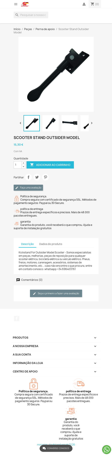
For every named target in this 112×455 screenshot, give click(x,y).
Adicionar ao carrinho (50, 165)
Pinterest (45, 177)
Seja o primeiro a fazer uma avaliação (56, 293)
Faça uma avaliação (28, 187)
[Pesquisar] (31, 15)
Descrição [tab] (27, 244)
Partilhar (28, 177)
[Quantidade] (18, 165)
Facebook (16, 318)
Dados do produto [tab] (50, 244)
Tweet (37, 177)
